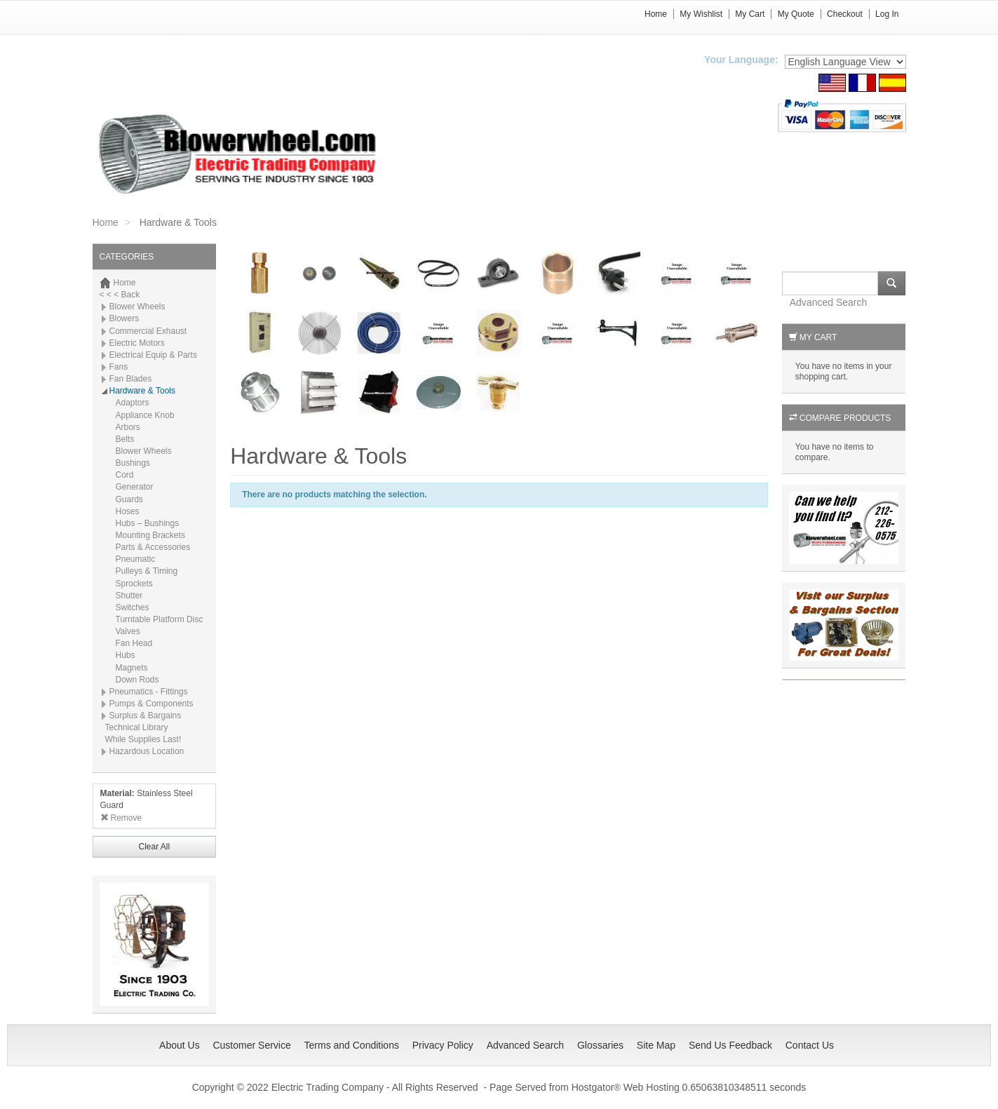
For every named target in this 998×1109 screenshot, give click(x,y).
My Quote (796, 14)
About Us (179, 1045)
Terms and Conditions (351, 1045)
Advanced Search (829, 302)
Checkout (845, 14)
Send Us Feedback (730, 1045)
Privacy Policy (442, 1045)
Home (656, 14)
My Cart (749, 14)
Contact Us (809, 1045)
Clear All (154, 847)
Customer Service (251, 1045)
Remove (121, 818)
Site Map (656, 1045)
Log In (886, 14)
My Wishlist (701, 14)
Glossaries (600, 1045)
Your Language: (741, 59)
